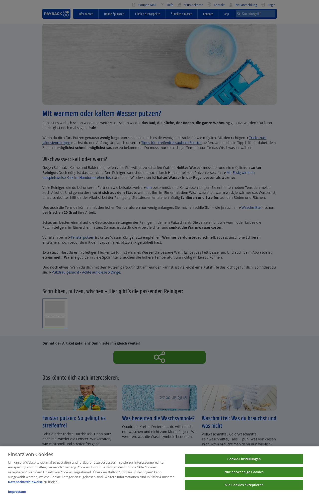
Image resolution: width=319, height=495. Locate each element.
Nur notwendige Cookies (244, 474)
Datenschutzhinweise (25, 484)
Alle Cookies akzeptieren (244, 487)
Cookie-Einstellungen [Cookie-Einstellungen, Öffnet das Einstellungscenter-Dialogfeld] (244, 461)
